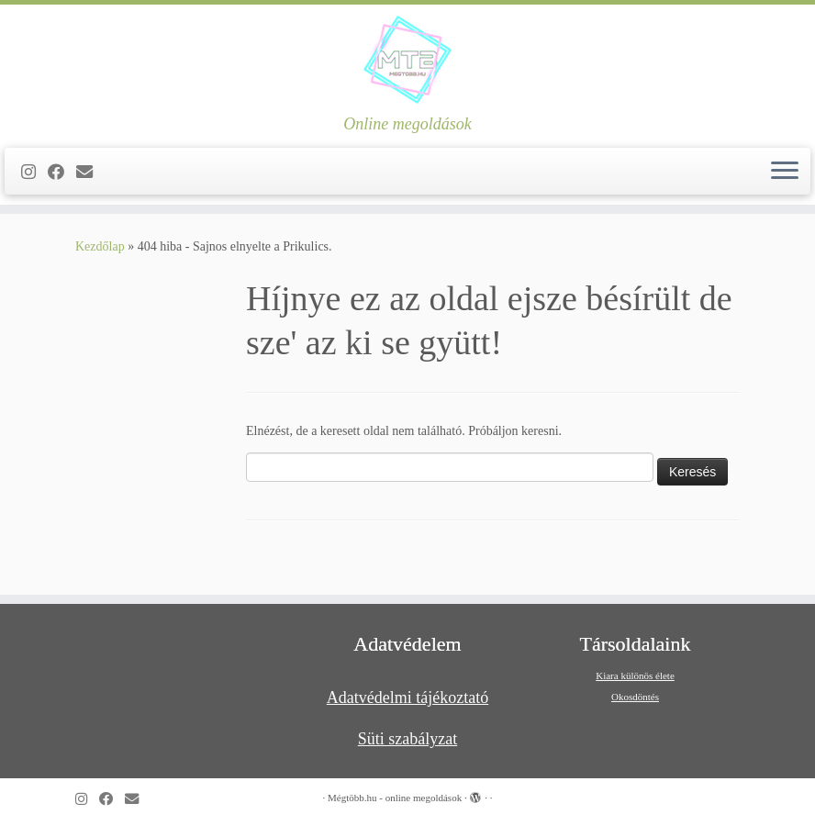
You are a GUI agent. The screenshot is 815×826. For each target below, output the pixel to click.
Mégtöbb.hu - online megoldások (395, 797)
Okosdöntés (635, 696)
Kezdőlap (100, 246)
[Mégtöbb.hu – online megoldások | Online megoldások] (407, 60)
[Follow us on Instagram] (34, 172)
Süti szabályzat (407, 739)
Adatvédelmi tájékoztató (407, 697)
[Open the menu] (784, 171)
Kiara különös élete (635, 675)
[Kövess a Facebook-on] (62, 172)
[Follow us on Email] (90, 172)
